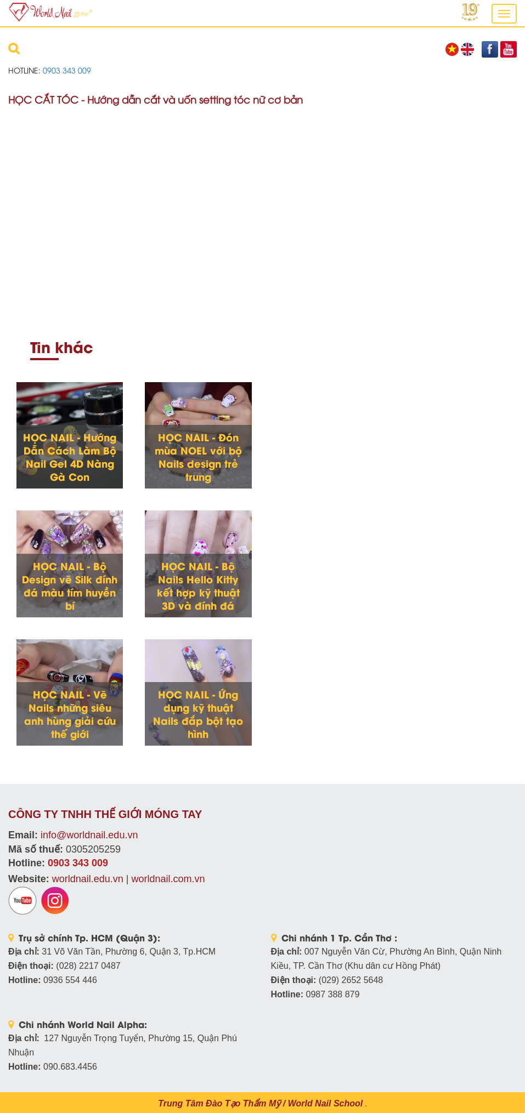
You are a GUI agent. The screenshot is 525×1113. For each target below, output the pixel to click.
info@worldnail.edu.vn (89, 835)
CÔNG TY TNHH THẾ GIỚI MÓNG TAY (105, 814)
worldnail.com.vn (168, 878)
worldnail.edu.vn (87, 878)
